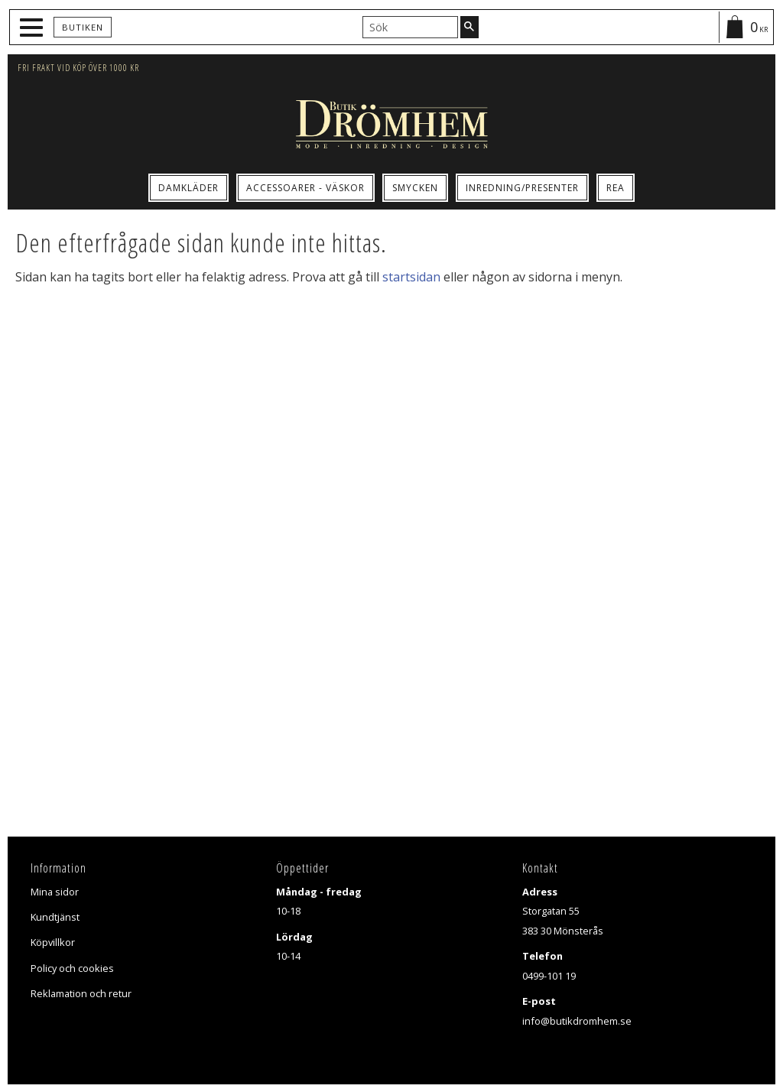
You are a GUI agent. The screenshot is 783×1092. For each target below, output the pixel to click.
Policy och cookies (72, 968)
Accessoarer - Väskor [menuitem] (305, 187)
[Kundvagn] (745, 27)
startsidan (411, 276)
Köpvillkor (53, 942)
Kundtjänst (55, 917)
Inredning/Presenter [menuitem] (522, 187)
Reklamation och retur (81, 993)
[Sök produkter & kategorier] (410, 26)
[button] (33, 28)
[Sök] (469, 26)
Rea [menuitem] (615, 187)
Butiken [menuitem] (82, 27)
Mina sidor (55, 892)
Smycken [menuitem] (415, 187)
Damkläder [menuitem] (188, 187)
